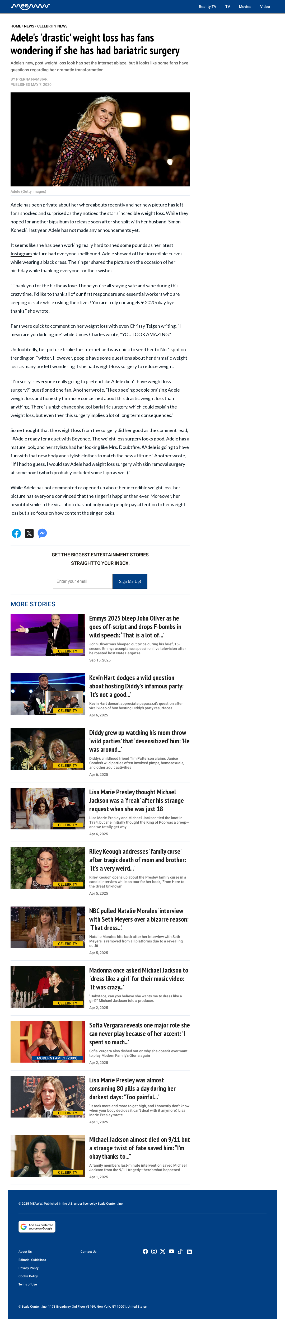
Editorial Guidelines (32, 1260)
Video (265, 6)
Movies (245, 6)
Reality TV (207, 6)
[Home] (30, 6)
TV (227, 6)
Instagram (21, 253)
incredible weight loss (141, 213)
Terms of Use (27, 1284)
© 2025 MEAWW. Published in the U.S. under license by (58, 1203)
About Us (25, 1252)
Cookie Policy (28, 1276)
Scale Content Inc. (110, 1203)
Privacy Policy (28, 1268)
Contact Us (88, 1252)
